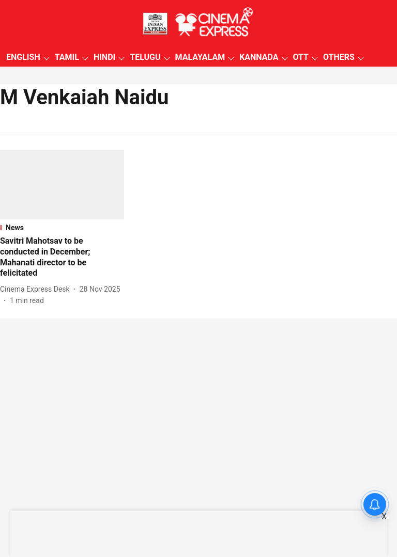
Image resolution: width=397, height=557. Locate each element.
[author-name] (37, 289)
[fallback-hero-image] (62, 184)
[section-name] (62, 228)
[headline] (62, 257)
